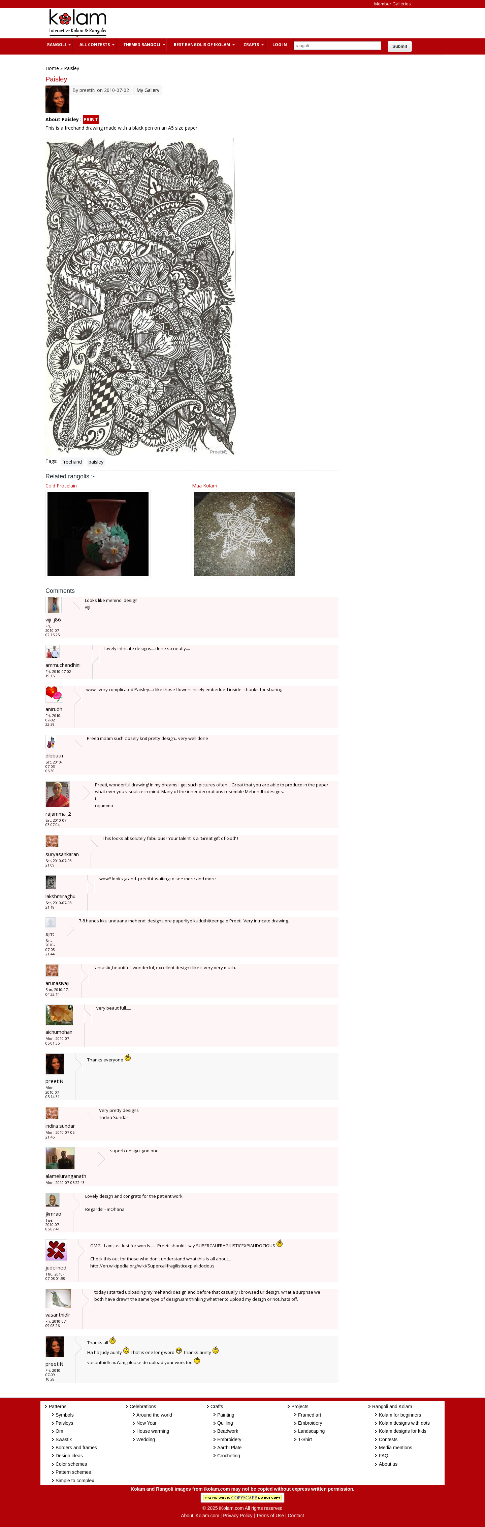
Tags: (51, 461)
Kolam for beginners (400, 1415)
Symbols (65, 1415)
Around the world (154, 1415)
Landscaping (311, 1431)
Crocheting (228, 1455)
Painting (225, 1415)
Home (52, 68)
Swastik (64, 1439)
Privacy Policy (237, 1515)
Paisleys (64, 1423)
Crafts (250, 44)
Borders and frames (76, 1447)
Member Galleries (392, 4)
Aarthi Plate (229, 1447)
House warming (152, 1431)
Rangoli (55, 44)
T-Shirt (305, 1439)
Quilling (225, 1423)
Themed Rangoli (141, 44)
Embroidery (229, 1439)
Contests (388, 1439)
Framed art (309, 1415)
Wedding (145, 1439)
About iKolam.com (200, 1515)
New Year (146, 1423)
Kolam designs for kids (402, 1431)
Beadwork (227, 1431)
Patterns (57, 1406)
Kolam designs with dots (404, 1423)
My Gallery (147, 90)
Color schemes (71, 1464)
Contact (296, 1515)
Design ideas (69, 1455)
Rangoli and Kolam (392, 1406)
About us (388, 1464)
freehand (72, 462)
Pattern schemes (73, 1472)
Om (59, 1431)
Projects (300, 1406)
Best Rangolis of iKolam (201, 44)
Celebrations (143, 1406)
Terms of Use (270, 1515)
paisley (96, 462)
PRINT (91, 119)
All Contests (94, 44)
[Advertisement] (237, 23)
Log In (279, 44)
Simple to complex (75, 1480)
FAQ (383, 1455)
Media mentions (395, 1447)
